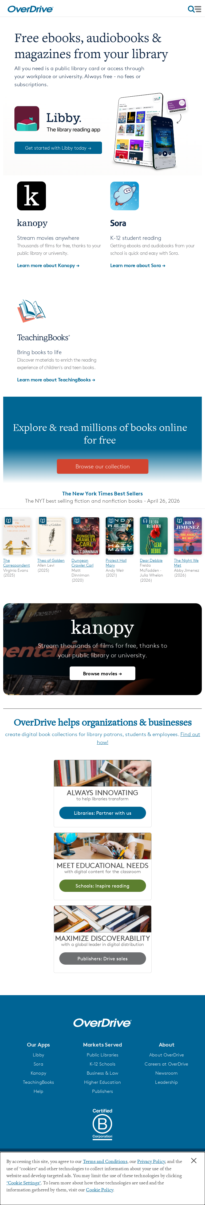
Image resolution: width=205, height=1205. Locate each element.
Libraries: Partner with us (102, 813)
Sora (38, 1064)
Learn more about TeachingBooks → (56, 379)
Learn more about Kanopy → (48, 265)
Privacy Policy (151, 1161)
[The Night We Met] (188, 555)
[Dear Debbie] (154, 555)
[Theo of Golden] (51, 555)
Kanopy (38, 1073)
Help (38, 1091)
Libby (38, 1055)
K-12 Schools (102, 1064)
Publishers (102, 1091)
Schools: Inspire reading (102, 886)
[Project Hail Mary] (119, 555)
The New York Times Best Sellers (102, 493)
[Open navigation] (194, 9)
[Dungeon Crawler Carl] (85, 555)
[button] (38, 1045)
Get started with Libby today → (58, 148)
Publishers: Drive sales (102, 958)
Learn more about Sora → (137, 265)
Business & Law (103, 1073)
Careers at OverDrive (166, 1064)
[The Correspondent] (17, 555)
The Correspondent (16, 563)
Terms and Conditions (105, 1161)
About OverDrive (166, 1055)
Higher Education (102, 1082)
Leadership (166, 1082)
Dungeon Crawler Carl (82, 563)
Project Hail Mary (116, 563)
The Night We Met (186, 563)
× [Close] (194, 1160)
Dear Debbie (151, 560)
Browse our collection (103, 466)
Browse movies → (102, 673)
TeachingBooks (38, 1082)
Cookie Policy (99, 1190)
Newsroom (166, 1073)
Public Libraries (103, 1055)
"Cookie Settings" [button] (23, 1183)
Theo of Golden (51, 560)
